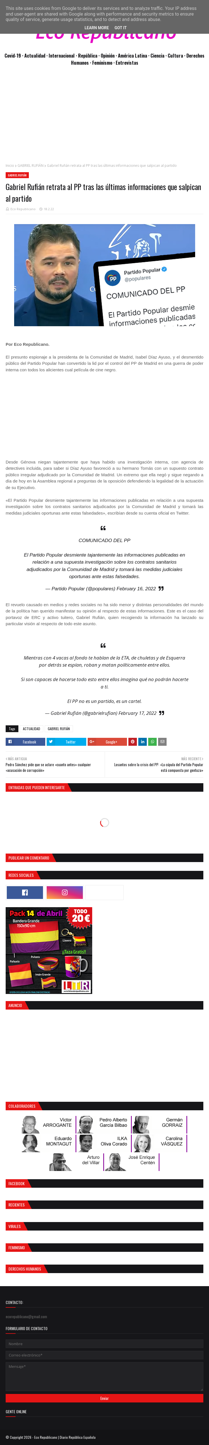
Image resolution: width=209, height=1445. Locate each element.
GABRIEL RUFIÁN (31, 165)
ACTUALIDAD (31, 728)
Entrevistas (127, 62)
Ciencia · (159, 55)
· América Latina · (133, 55)
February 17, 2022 (137, 713)
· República (87, 55)
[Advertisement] (104, 117)
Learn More (97, 28)
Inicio (10, 165)
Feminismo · (104, 62)
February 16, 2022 (136, 588)
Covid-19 (13, 55)
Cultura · (177, 55)
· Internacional (61, 55)
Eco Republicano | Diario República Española (65, 1437)
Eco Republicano (23, 209)
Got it (121, 28)
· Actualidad (34, 55)
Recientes (16, 1205)
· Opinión (107, 55)
